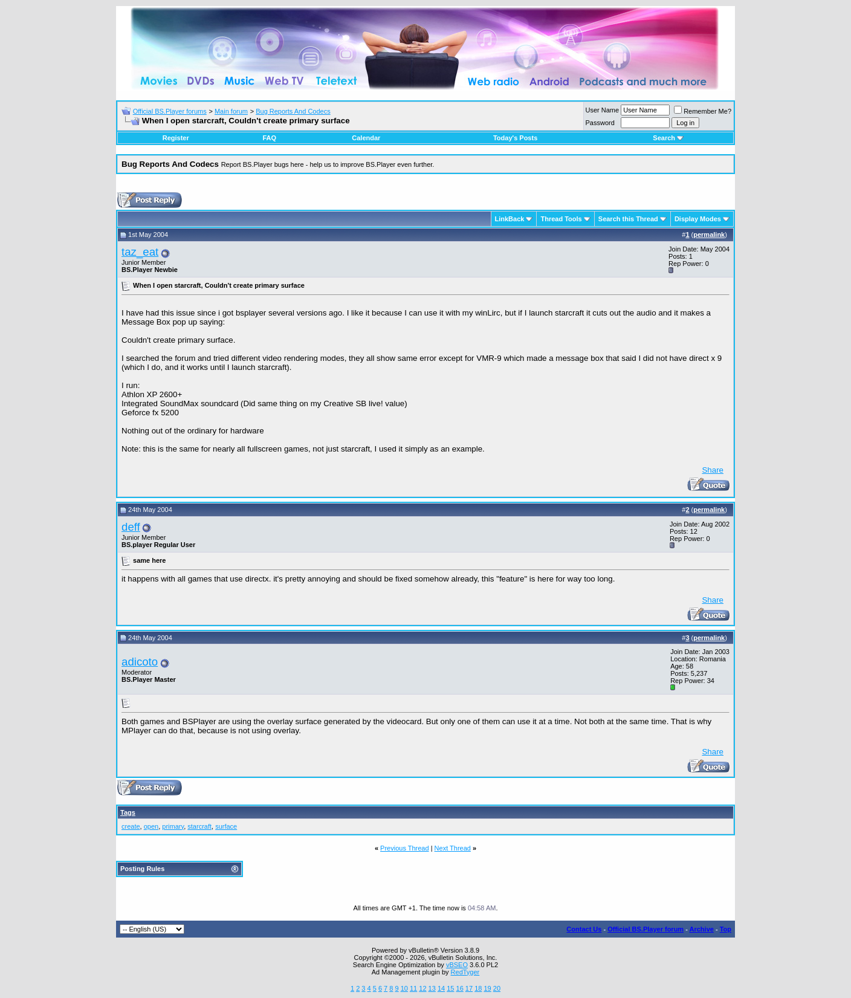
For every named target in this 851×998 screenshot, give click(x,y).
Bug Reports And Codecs (293, 111)
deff (130, 526)
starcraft (199, 826)
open (151, 826)
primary (173, 826)
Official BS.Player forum (645, 929)
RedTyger (465, 972)
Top (725, 929)
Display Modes (698, 218)
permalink (709, 234)
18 (478, 988)
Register (176, 137)
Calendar (366, 137)
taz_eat (139, 251)
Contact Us (583, 929)
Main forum (231, 111)
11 (413, 988)
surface (226, 826)
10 (404, 988)
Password (600, 122)
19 (487, 988)
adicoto (139, 661)
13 (432, 988)
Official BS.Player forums (170, 111)
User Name (603, 110)
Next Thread (453, 848)
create (130, 826)
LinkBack (510, 218)
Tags (127, 812)
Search (668, 137)
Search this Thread (628, 218)
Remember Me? (702, 111)
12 (422, 988)
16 (460, 988)
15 (450, 988)
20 (496, 988)
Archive (702, 929)
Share (712, 470)
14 (441, 988)
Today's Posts (515, 137)
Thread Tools (560, 218)
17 (469, 988)
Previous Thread (404, 848)
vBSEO (457, 964)
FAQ (269, 137)
